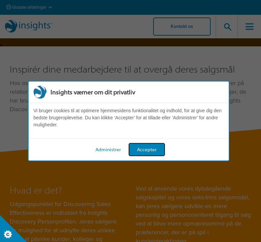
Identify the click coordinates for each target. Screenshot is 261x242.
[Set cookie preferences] (13, 228)
